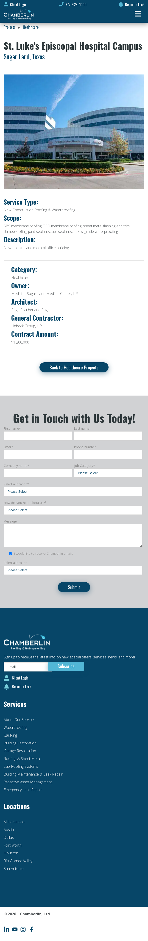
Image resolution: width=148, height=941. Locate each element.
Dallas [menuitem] (9, 837)
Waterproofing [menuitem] (15, 727)
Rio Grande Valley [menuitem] (18, 860)
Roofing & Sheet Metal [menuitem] (22, 758)
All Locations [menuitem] (14, 821)
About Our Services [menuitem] (19, 719)
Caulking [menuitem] (10, 735)
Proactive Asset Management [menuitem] (28, 781)
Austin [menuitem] (9, 829)
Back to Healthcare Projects (74, 367)
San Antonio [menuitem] (14, 868)
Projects (10, 27)
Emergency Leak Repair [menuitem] (23, 789)
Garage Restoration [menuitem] (20, 750)
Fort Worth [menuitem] (13, 845)
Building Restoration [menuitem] (20, 743)
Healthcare (31, 27)
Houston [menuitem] (11, 853)
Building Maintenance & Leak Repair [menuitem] (33, 774)
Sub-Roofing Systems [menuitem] (21, 766)
